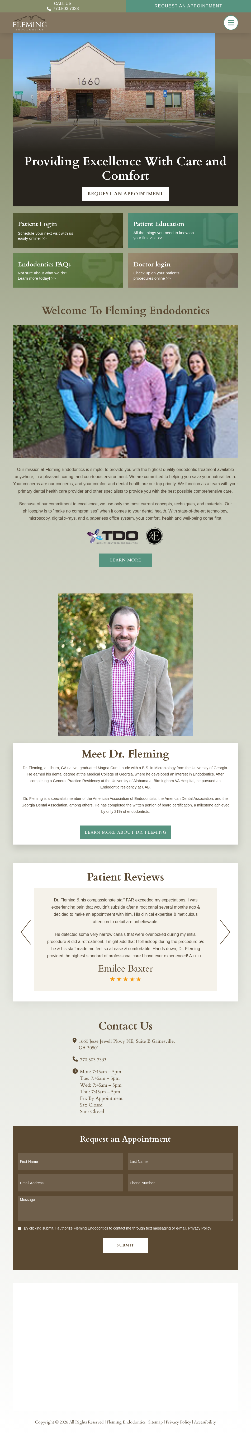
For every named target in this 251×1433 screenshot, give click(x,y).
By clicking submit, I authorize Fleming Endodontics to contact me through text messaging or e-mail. (117, 1228)
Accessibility (205, 1422)
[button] (231, 22)
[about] (125, 560)
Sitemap (155, 1422)
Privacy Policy (199, 1228)
